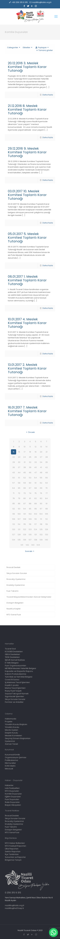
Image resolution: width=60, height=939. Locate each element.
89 (35, 503)
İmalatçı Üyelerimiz (16, 585)
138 (35, 539)
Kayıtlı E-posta (12, 685)
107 (19, 519)
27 (41, 457)
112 (46, 519)
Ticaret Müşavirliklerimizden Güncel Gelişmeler (29, 596)
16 (19, 451)
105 (46, 513)
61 (35, 482)
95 (30, 508)
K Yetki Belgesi (12, 662)
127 (13, 534)
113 (13, 524)
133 (46, 534)
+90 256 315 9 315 (20, 2)
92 (13, 508)
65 (19, 488)
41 (41, 467)
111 (41, 519)
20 (41, 451)
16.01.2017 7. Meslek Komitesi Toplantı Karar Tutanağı (27, 411)
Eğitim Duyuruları (13, 796)
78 (13, 498)
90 (41, 503)
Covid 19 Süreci (12, 679)
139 (41, 539)
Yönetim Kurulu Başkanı (16, 724)
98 (46, 508)
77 (46, 493)
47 (35, 472)
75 (35, 493)
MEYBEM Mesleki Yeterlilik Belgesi (20, 668)
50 (13, 477)
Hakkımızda (10, 718)
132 (41, 534)
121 (19, 529)
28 (46, 457)
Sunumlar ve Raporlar (15, 857)
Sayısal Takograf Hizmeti (16, 693)
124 (35, 529)
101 (24, 513)
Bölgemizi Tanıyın (13, 860)
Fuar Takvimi (12, 591)
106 (13, 519)
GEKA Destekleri (12, 654)
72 (19, 493)
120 (13, 529)
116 (30, 524)
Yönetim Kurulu (12, 727)
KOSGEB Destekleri (14, 651)
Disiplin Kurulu (11, 732)
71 (13, 493)
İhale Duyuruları (12, 802)
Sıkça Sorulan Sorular (17, 573)
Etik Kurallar (10, 763)
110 (35, 519)
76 (41, 493)
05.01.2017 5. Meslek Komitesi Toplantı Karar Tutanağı (27, 238)
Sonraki (30, 551)
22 (13, 457)
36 (13, 467)
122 (24, 529)
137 (30, 539)
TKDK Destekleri (12, 657)
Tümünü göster (44, 50)
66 (24, 488)
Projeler (8, 721)
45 (24, 472)
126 (46, 529)
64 (13, 488)
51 (19, 477)
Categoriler (14, 47)
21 (46, 451)
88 (30, 503)
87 (24, 503)
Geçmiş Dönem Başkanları (17, 738)
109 (30, 519)
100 (19, 513)
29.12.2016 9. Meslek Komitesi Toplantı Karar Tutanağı (27, 152)
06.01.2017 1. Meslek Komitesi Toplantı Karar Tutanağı (27, 280)
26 (35, 457)
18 (30, 451)
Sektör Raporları (12, 851)
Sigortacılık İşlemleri (14, 696)
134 (13, 539)
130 (30, 534)
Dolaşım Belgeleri (15, 602)
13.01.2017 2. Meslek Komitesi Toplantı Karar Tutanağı (27, 368)
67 (30, 488)
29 (13, 462)
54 (35, 477)
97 (41, 508)
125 (41, 529)
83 (41, 498)
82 (35, 498)
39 (30, 467)
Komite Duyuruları (13, 793)
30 (19, 462)
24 (24, 457)
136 (24, 539)
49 (46, 472)
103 (35, 513)
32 (30, 462)
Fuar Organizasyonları (15, 665)
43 (13, 472)
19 (35, 451)
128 (19, 534)
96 (35, 508)
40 (35, 467)
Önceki (30, 432)
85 (13, 503)
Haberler (9, 785)
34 (41, 462)
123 (30, 529)
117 (35, 524)
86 (19, 503)
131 (35, 534)
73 (24, 493)
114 (19, 524)
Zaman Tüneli (11, 744)
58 (19, 482)
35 (46, 462)
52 (24, 477)
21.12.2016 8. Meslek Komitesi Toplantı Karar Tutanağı (27, 109)
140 (46, 539)
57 (13, 482)
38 (24, 467)
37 (19, 467)
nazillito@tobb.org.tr (42, 2)
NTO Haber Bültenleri (15, 843)
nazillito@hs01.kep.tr (14, 908)
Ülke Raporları (11, 848)
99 (13, 513)
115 (24, 524)
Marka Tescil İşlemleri (15, 688)
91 (46, 503)
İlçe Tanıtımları (12, 854)
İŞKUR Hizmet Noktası (15, 660)
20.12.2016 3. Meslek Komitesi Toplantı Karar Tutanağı (27, 67)
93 (19, 508)
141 (22, 544)
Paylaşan (42, 47)
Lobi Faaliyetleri (12, 788)
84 (46, 498)
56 (46, 477)
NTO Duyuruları (12, 791)
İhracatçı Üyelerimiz (16, 579)
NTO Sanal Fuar (14, 614)
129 (24, 534)
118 (41, 524)
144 (38, 544)
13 (41, 446)
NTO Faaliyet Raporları (15, 845)
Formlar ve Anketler (14, 702)
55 (41, 477)
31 (24, 462)
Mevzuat (9, 768)
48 (41, 472)
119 (46, 524)
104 (41, 513)
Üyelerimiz (10, 741)
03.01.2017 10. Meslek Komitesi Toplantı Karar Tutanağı (27, 195)
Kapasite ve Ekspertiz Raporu (19, 671)
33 (35, 462)
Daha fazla (48, 94)
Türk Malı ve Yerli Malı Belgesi (18, 676)
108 (24, 519)
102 (30, 513)
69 (41, 488)
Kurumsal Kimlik (12, 754)
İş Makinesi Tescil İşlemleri (17, 682)
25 (30, 457)
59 (24, 482)
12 (35, 446)
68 (35, 488)
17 (24, 451)
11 (30, 446)
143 (32, 544)
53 (30, 477)
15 (14, 451)
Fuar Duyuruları (12, 799)
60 (30, 482)
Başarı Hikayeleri (13, 805)
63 (46, 482)
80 (24, 498)
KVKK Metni (10, 765)
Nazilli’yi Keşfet (13, 608)
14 (46, 446)
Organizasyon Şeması (15, 757)
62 (41, 482)
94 (24, 508)
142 (27, 544)
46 (30, 472)
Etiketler (28, 47)
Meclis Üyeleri (11, 730)
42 (46, 467)
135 (19, 539)
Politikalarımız (11, 760)
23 (19, 457)
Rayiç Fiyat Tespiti (13, 690)
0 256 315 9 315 (13, 892)
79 (19, 498)
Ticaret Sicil (10, 648)
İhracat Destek (13, 567)
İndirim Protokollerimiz (15, 674)
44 (19, 472)
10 (24, 446)
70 (46, 488)
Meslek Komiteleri (13, 735)
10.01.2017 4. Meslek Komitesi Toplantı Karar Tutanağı (27, 323)
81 (30, 498)
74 (30, 493)
